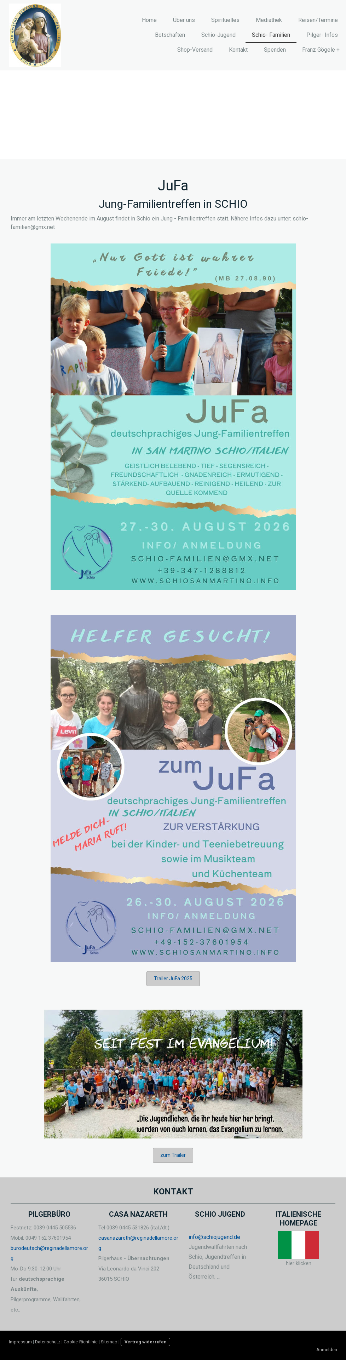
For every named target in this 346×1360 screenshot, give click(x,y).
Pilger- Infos (322, 34)
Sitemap (109, 1341)
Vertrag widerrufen (145, 1341)
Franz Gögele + (321, 49)
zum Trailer (173, 1155)
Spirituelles (225, 20)
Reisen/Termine (318, 20)
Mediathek (269, 20)
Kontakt (238, 49)
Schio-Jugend (218, 34)
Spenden (275, 49)
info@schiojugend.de (214, 1237)
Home (149, 20)
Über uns (184, 20)
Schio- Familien (271, 34)
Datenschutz (47, 1341)
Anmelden (326, 1349)
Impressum (20, 1341)
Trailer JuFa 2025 (173, 978)
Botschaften (170, 34)
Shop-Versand (195, 49)
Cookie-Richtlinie (81, 1341)
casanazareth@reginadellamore (135, 1238)
